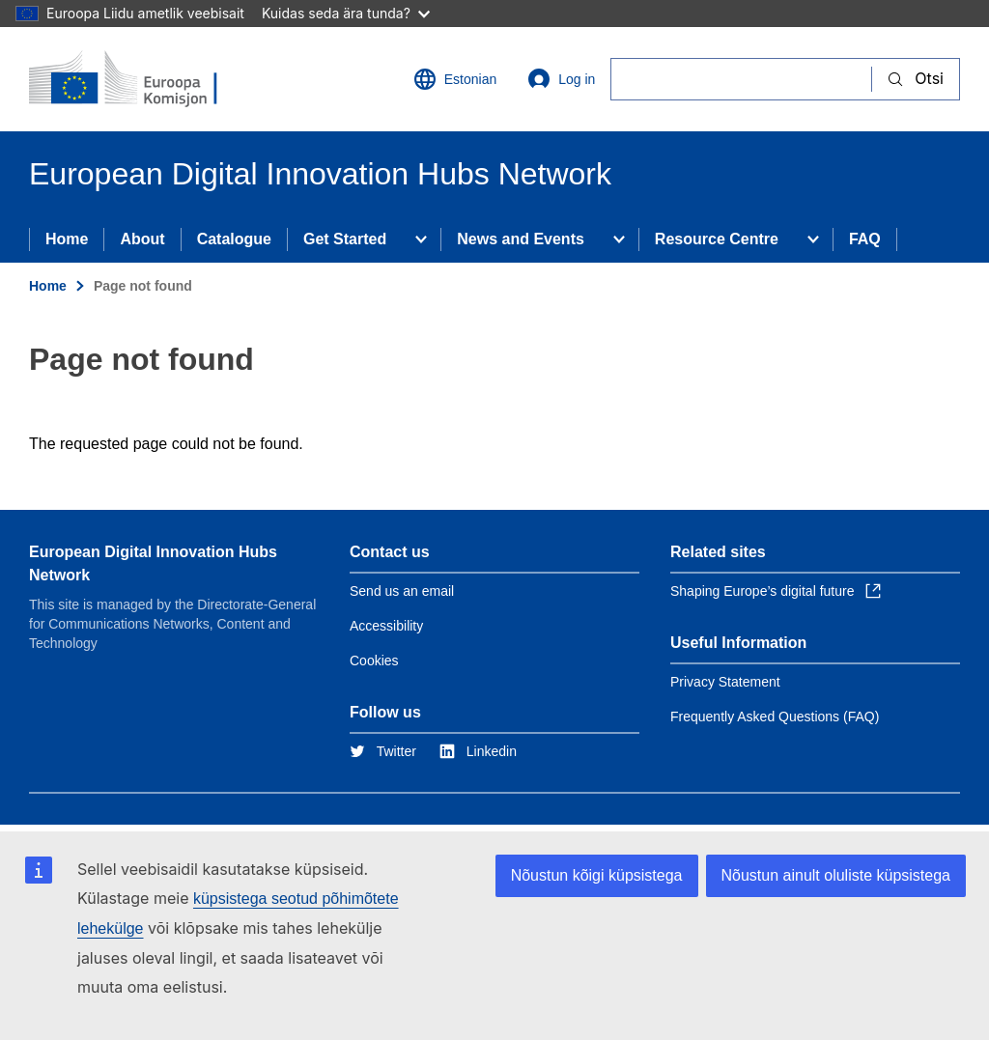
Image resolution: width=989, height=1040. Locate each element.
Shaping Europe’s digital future (775, 591)
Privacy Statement (725, 681)
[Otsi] (741, 78)
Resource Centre (716, 239)
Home (66, 239)
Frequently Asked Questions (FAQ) (774, 716)
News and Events (520, 239)
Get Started (344, 239)
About (142, 239)
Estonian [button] (454, 79)
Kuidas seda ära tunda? (346, 13)
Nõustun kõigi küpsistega (597, 875)
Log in (561, 79)
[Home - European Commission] (146, 79)
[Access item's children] (421, 239)
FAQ (865, 239)
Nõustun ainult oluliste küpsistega (835, 875)
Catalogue (234, 239)
